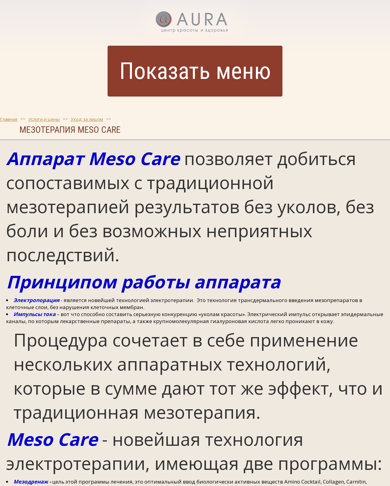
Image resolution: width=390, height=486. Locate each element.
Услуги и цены (44, 119)
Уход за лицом (87, 119)
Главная (8, 119)
